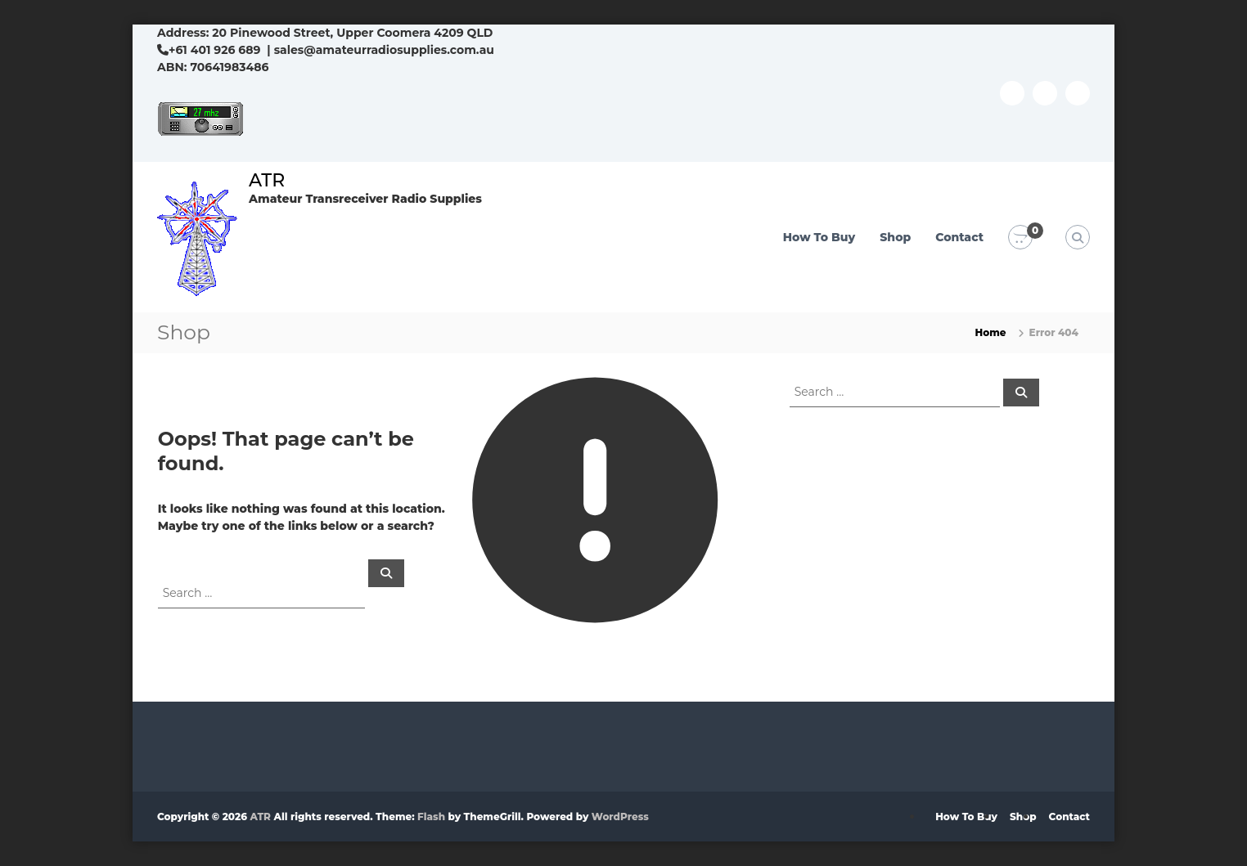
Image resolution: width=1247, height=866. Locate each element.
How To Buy (819, 237)
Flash (431, 816)
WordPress (620, 816)
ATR (267, 180)
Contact (959, 237)
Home (990, 332)
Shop (895, 237)
